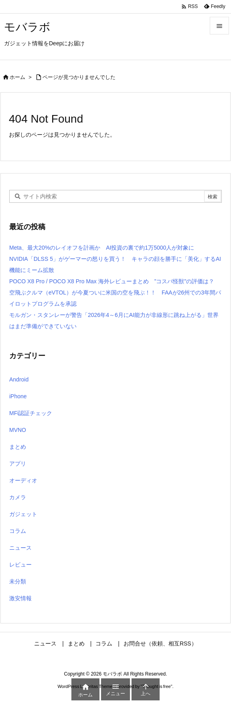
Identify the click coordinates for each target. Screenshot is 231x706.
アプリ (17, 463)
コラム (17, 531)
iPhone (18, 396)
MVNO (17, 430)
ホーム (17, 77)
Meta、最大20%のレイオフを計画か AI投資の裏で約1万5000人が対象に (101, 247)
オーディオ (23, 480)
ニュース (20, 548)
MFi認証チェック (30, 413)
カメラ (17, 497)
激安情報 (20, 598)
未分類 (17, 581)
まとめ (17, 447)
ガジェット (23, 514)
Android (18, 379)
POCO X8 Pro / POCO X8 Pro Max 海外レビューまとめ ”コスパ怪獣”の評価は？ (111, 281)
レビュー (20, 564)
